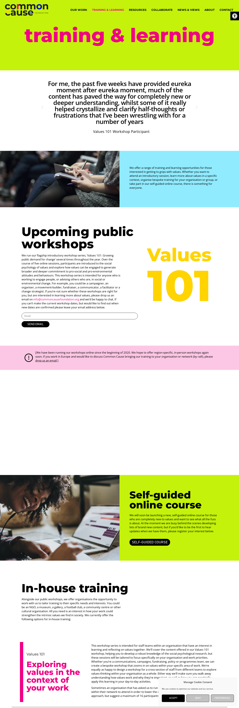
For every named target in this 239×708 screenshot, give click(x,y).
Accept (173, 698)
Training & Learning (108, 9)
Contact (226, 9)
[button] (42, 107)
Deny (198, 698)
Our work (78, 9)
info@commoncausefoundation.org (56, 299)
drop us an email (46, 360)
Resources (137, 9)
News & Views (188, 9)
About (209, 9)
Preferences (222, 698)
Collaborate (162, 9)
